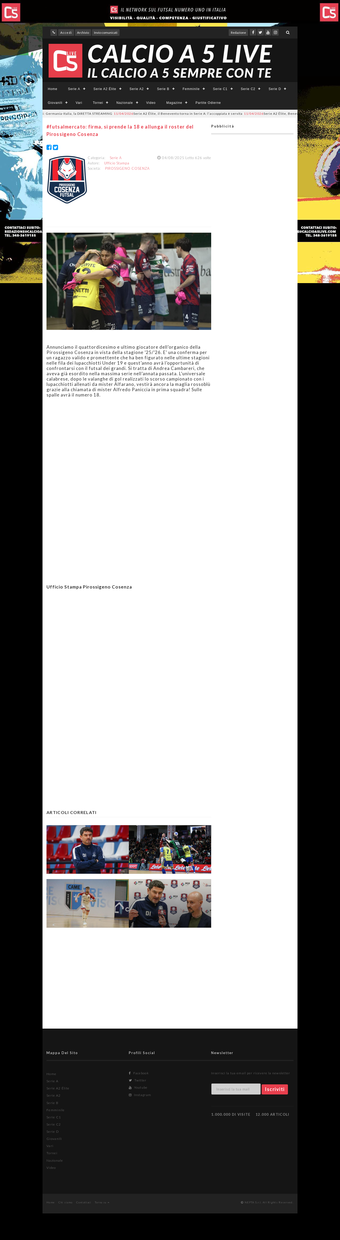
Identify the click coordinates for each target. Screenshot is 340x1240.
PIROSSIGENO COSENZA (127, 168)
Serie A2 (137, 89)
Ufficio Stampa (116, 163)
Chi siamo (65, 1202)
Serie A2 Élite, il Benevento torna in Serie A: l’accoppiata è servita (184, 114)
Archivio (83, 33)
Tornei (98, 103)
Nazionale (124, 103)
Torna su (102, 1202)
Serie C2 (248, 89)
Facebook (139, 1073)
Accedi (66, 33)
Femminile (191, 89)
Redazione (238, 33)
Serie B (163, 89)
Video (151, 103)
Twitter (138, 1080)
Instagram (140, 1095)
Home (52, 89)
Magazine (174, 103)
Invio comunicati (105, 33)
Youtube (138, 1087)
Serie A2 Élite (105, 89)
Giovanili (55, 103)
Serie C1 (220, 89)
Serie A (74, 89)
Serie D (275, 89)
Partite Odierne (208, 103)
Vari (79, 103)
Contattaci (83, 1202)
